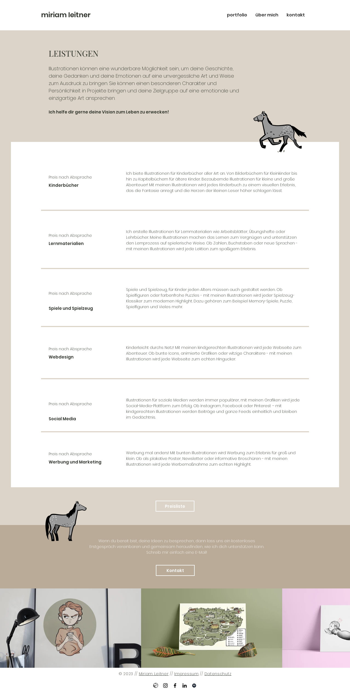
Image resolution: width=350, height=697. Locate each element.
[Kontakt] (175, 570)
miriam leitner (66, 15)
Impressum (186, 673)
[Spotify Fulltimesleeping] (194, 686)
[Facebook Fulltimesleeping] (175, 686)
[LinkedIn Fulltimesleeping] (185, 686)
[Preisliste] (175, 506)
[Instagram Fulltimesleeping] (165, 686)
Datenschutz (218, 673)
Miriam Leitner (154, 673)
